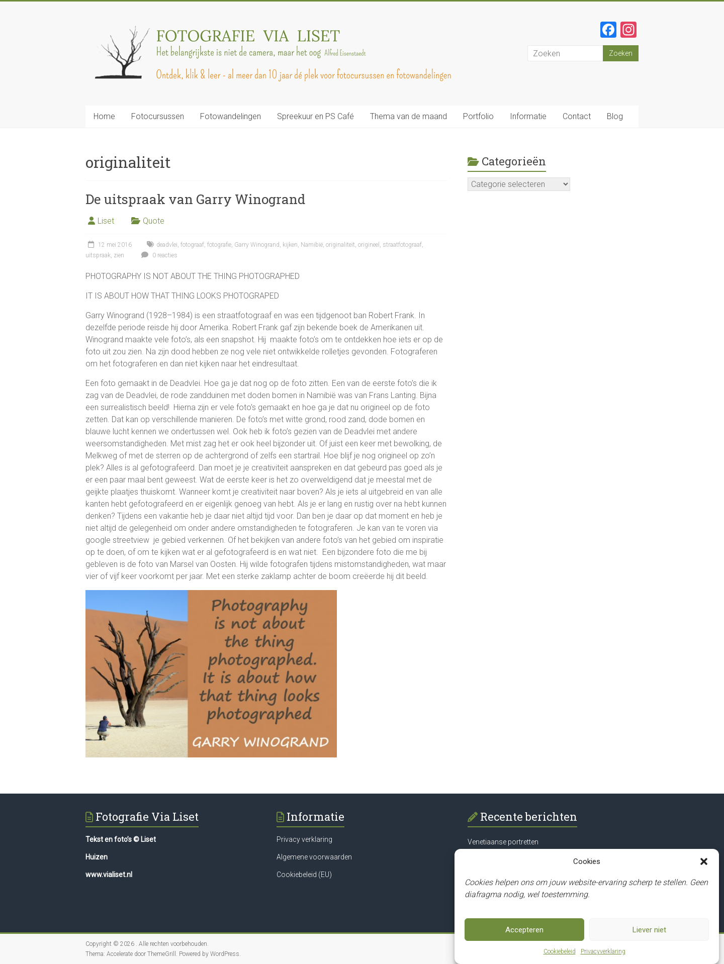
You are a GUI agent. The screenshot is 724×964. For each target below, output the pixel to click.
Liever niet (649, 929)
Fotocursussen (157, 116)
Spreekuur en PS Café (315, 116)
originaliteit (340, 244)
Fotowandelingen (230, 116)
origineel (369, 244)
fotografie (219, 244)
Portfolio (478, 116)
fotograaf (192, 244)
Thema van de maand (408, 116)
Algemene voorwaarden (314, 857)
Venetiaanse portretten (503, 842)
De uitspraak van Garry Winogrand (195, 199)
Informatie (528, 116)
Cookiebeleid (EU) (304, 875)
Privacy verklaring (304, 839)
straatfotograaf (402, 244)
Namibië (312, 244)
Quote (153, 221)
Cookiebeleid (560, 951)
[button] (704, 861)
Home (104, 116)
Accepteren (524, 929)
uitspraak (98, 255)
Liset (106, 221)
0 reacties (158, 255)
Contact (577, 116)
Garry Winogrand (257, 244)
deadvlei (166, 244)
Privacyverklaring (603, 951)
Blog (615, 116)
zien (119, 255)
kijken (290, 244)
